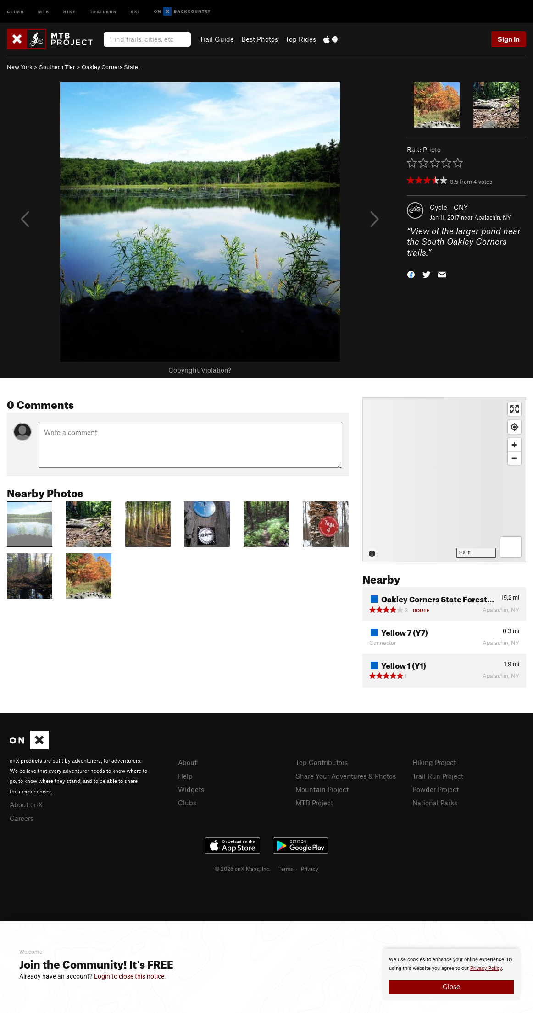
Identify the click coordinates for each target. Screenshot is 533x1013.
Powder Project (435, 789)
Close (451, 986)
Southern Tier (57, 67)
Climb (15, 11)
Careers (21, 818)
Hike (69, 11)
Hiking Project (434, 762)
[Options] (510, 547)
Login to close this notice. (130, 976)
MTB (44, 11)
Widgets (191, 789)
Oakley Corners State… (112, 67)
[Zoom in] (514, 444)
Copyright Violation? (199, 370)
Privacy (309, 868)
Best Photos (259, 39)
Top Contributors (321, 762)
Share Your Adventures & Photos (345, 776)
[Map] (444, 480)
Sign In (509, 39)
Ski (135, 11)
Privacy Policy (486, 968)
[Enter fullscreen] (514, 409)
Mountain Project (322, 789)
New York (20, 67)
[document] (451, 974)
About (187, 762)
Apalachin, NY (492, 217)
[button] (411, 274)
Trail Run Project (437, 776)
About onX (26, 804)
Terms (285, 868)
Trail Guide (217, 39)
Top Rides (300, 39)
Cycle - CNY (449, 207)
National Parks (434, 802)
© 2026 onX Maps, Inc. (243, 868)
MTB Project (314, 802)
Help (185, 776)
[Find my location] (514, 427)
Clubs (187, 802)
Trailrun (103, 11)
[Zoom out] (514, 458)
